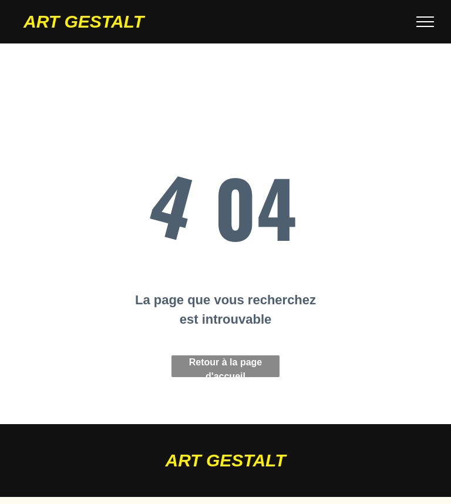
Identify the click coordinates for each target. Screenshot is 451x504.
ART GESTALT (83, 21)
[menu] (425, 21)
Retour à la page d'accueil (225, 367)
